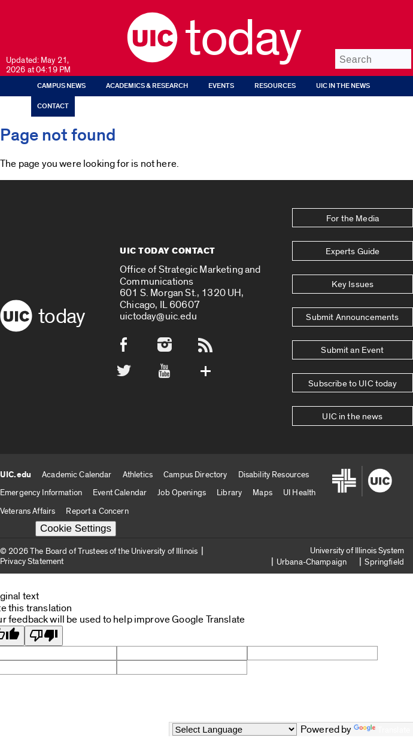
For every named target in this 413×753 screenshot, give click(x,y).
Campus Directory (195, 400)
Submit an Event (352, 303)
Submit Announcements (352, 280)
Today (242, 39)
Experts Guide (352, 235)
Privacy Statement (31, 488)
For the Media (352, 213)
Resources (275, 85)
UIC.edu (15, 400)
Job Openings (181, 419)
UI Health (299, 419)
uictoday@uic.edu (158, 279)
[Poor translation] (44, 562)
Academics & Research (147, 85)
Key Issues (352, 257)
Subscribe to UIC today (352, 325)
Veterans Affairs (27, 437)
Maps (262, 419)
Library (229, 419)
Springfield (384, 488)
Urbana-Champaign (312, 488)
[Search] (373, 59)
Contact (53, 106)
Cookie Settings (75, 455)
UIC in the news (343, 85)
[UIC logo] (152, 59)
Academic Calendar (76, 400)
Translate (382, 730)
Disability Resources (273, 400)
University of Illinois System (357, 476)
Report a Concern (97, 437)
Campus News (61, 85)
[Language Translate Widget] (234, 729)
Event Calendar (120, 419)
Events (221, 85)
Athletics (138, 400)
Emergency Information (41, 419)
